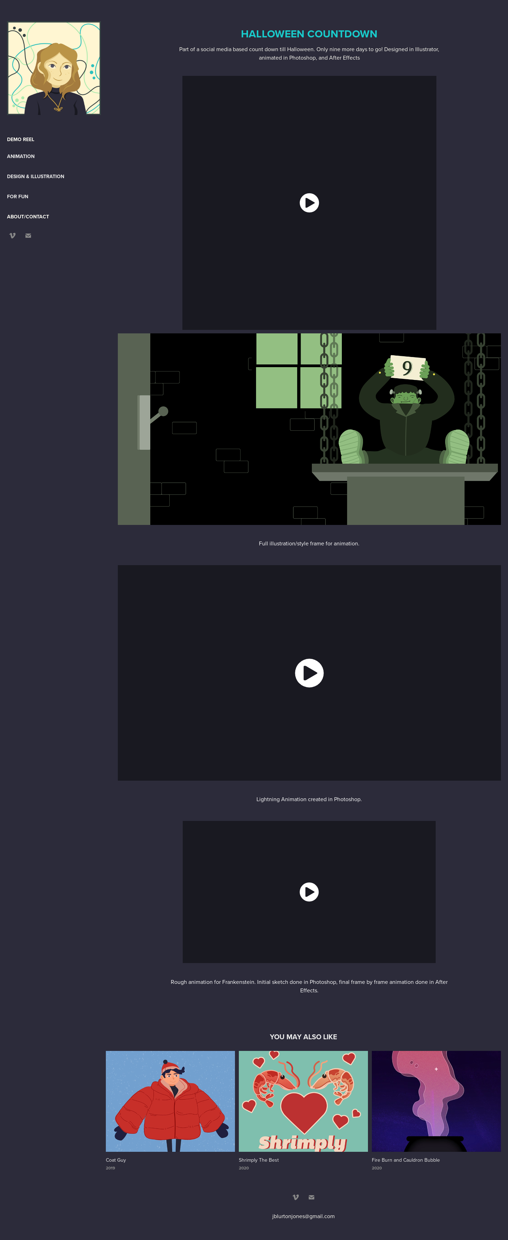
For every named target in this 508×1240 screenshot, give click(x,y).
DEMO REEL (20, 139)
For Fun (17, 196)
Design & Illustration (35, 176)
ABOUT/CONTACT (28, 216)
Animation (21, 156)
